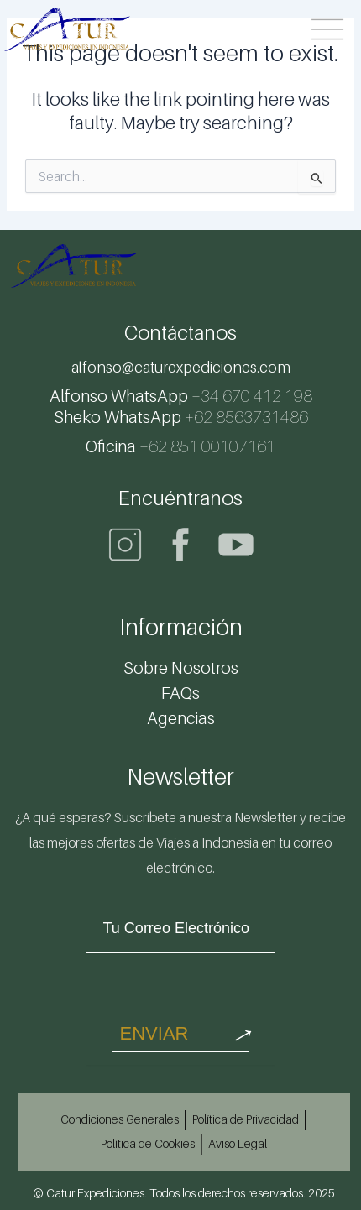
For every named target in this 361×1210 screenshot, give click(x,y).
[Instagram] (125, 544)
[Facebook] (180, 544)
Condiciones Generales (119, 1119)
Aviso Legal (237, 1143)
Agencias (181, 718)
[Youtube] (236, 544)
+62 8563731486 (181, 417)
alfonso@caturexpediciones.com (180, 367)
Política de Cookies (148, 1143)
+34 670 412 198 (181, 396)
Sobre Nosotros (180, 668)
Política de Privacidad (245, 1119)
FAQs (180, 693)
